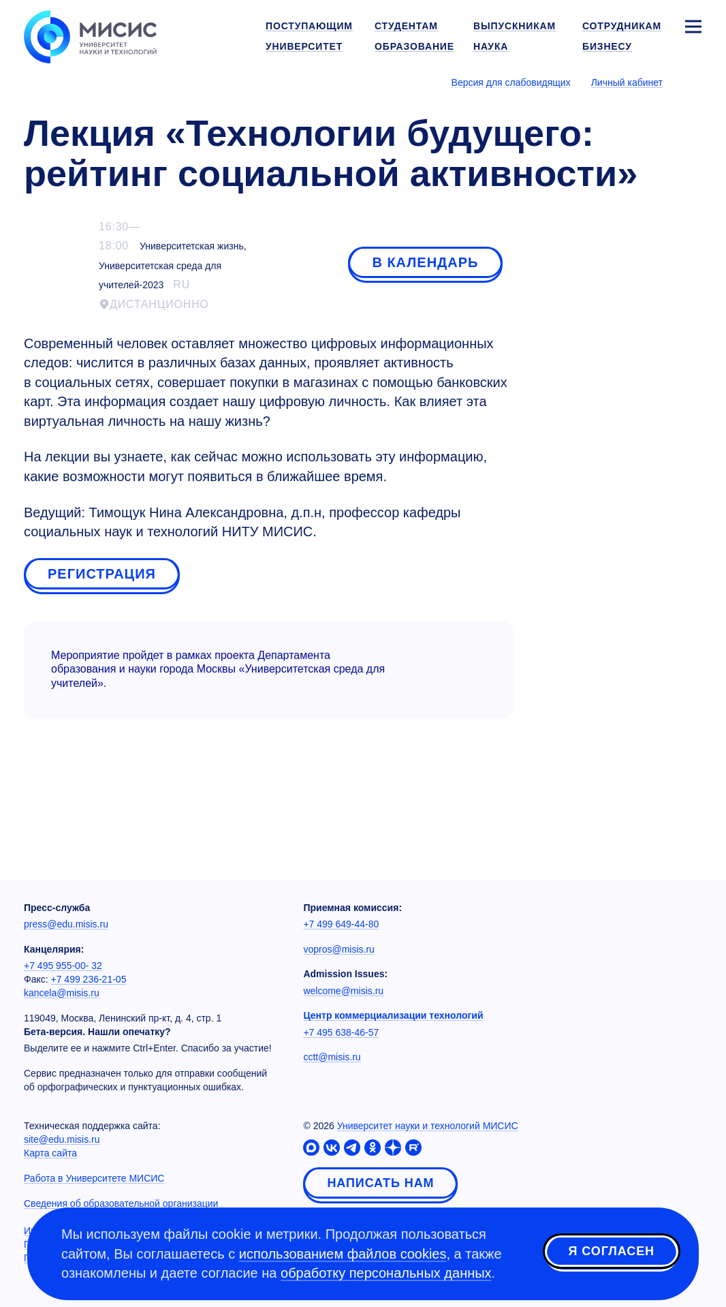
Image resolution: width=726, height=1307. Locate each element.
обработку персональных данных (386, 1272)
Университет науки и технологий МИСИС (427, 1125)
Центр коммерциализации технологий (393, 1015)
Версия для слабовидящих (511, 82)
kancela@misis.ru (61, 992)
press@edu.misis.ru (66, 924)
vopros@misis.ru (338, 949)
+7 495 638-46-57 (341, 1032)
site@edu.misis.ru (61, 1139)
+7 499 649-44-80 (341, 924)
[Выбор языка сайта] (692, 81)
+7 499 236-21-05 (89, 979)
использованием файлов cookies (343, 1253)
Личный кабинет (627, 82)
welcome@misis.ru (343, 990)
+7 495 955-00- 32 (63, 965)
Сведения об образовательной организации (121, 1203)
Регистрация (102, 573)
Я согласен (611, 1252)
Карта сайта (50, 1153)
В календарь (425, 262)
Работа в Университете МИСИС (94, 1178)
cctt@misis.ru (331, 1056)
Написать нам (380, 1183)
